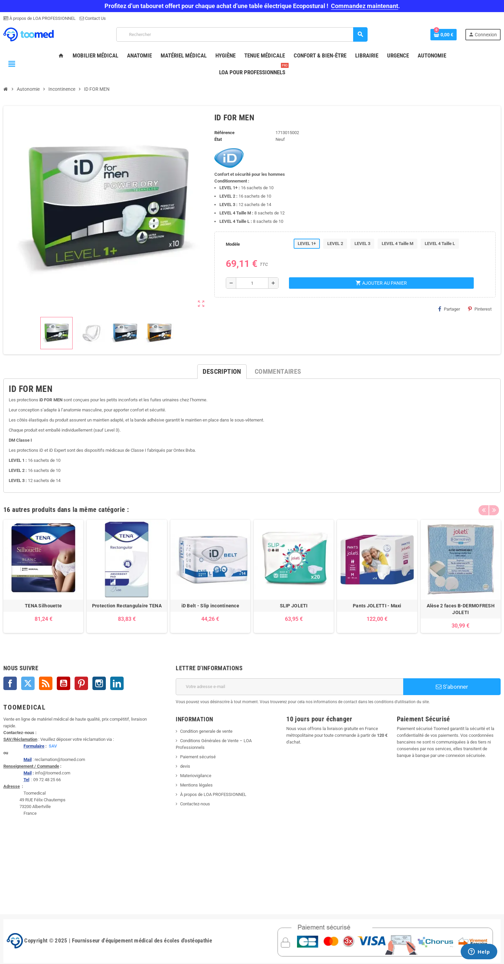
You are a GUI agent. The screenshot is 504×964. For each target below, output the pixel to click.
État (218, 139)
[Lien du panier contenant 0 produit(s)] (443, 34)
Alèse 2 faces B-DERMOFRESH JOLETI (461, 609)
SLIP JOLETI (294, 605)
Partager (449, 309)
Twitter (28, 683)
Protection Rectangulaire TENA (127, 605)
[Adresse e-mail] (289, 686)
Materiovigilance (195, 775)
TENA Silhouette (43, 605)
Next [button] (494, 508)
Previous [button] (483, 508)
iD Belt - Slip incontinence (210, 605)
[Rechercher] (241, 34)
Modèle (233, 244)
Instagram (99, 683)
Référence (224, 132)
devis (185, 766)
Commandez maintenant (364, 5)
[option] (43, 576)
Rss (45, 683)
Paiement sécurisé (198, 756)
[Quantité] (252, 283)
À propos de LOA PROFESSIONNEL (42, 18)
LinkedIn (117, 683)
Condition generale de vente (206, 731)
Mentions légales (196, 785)
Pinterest (480, 309)
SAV (53, 746)
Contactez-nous (195, 803)
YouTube (63, 683)
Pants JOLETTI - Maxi (377, 605)
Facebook (10, 683)
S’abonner (452, 686)
